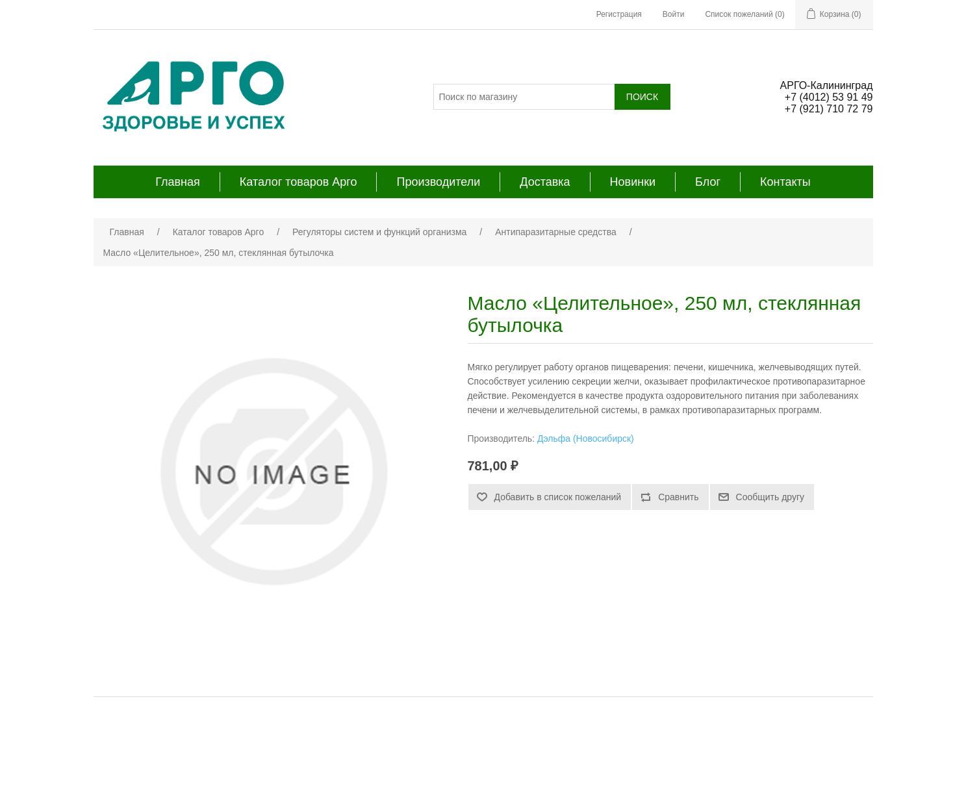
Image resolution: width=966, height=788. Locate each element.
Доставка (545, 181)
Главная (177, 181)
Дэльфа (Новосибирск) (585, 438)
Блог (707, 181)
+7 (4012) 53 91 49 (829, 97)
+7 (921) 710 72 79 (829, 108)
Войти (674, 14)
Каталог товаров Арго (298, 181)
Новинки (633, 181)
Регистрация (619, 14)
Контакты (785, 181)
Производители (438, 181)
